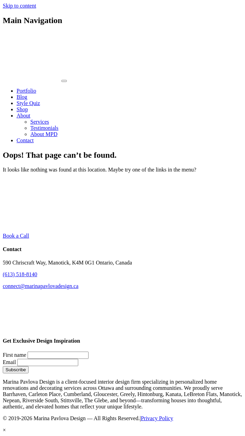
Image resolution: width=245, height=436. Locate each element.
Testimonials (44, 128)
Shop (22, 109)
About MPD (44, 134)
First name (14, 355)
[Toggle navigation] (64, 81)
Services (39, 122)
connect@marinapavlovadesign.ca (41, 286)
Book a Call (16, 236)
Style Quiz (28, 103)
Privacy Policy (157, 418)
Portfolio (26, 91)
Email (9, 362)
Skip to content (19, 6)
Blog (22, 97)
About (23, 115)
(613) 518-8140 (20, 274)
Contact (25, 140)
